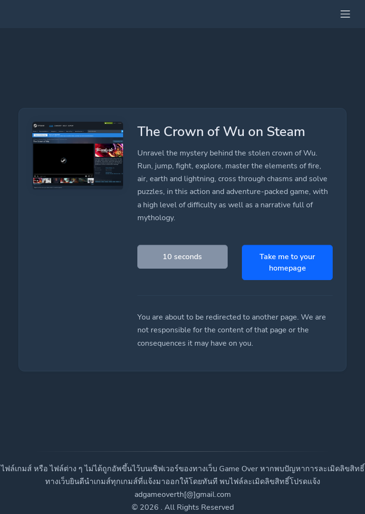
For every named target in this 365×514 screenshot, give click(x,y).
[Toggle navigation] (345, 14)
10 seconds (182, 257)
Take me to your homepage (287, 262)
